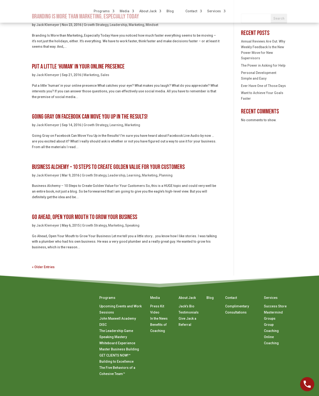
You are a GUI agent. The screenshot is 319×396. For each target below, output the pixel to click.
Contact (191, 11)
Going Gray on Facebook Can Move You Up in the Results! (90, 117)
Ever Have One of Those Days (263, 86)
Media (124, 11)
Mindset (152, 25)
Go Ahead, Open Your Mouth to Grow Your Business (84, 217)
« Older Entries (43, 267)
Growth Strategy (96, 25)
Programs (102, 11)
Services (214, 11)
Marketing (136, 25)
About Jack (148, 11)
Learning (116, 125)
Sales (105, 75)
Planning (166, 175)
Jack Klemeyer (47, 25)
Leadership (118, 25)
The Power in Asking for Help (263, 65)
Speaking (132, 225)
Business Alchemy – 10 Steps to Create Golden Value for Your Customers (108, 167)
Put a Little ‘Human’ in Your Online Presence (78, 66)
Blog (170, 11)
